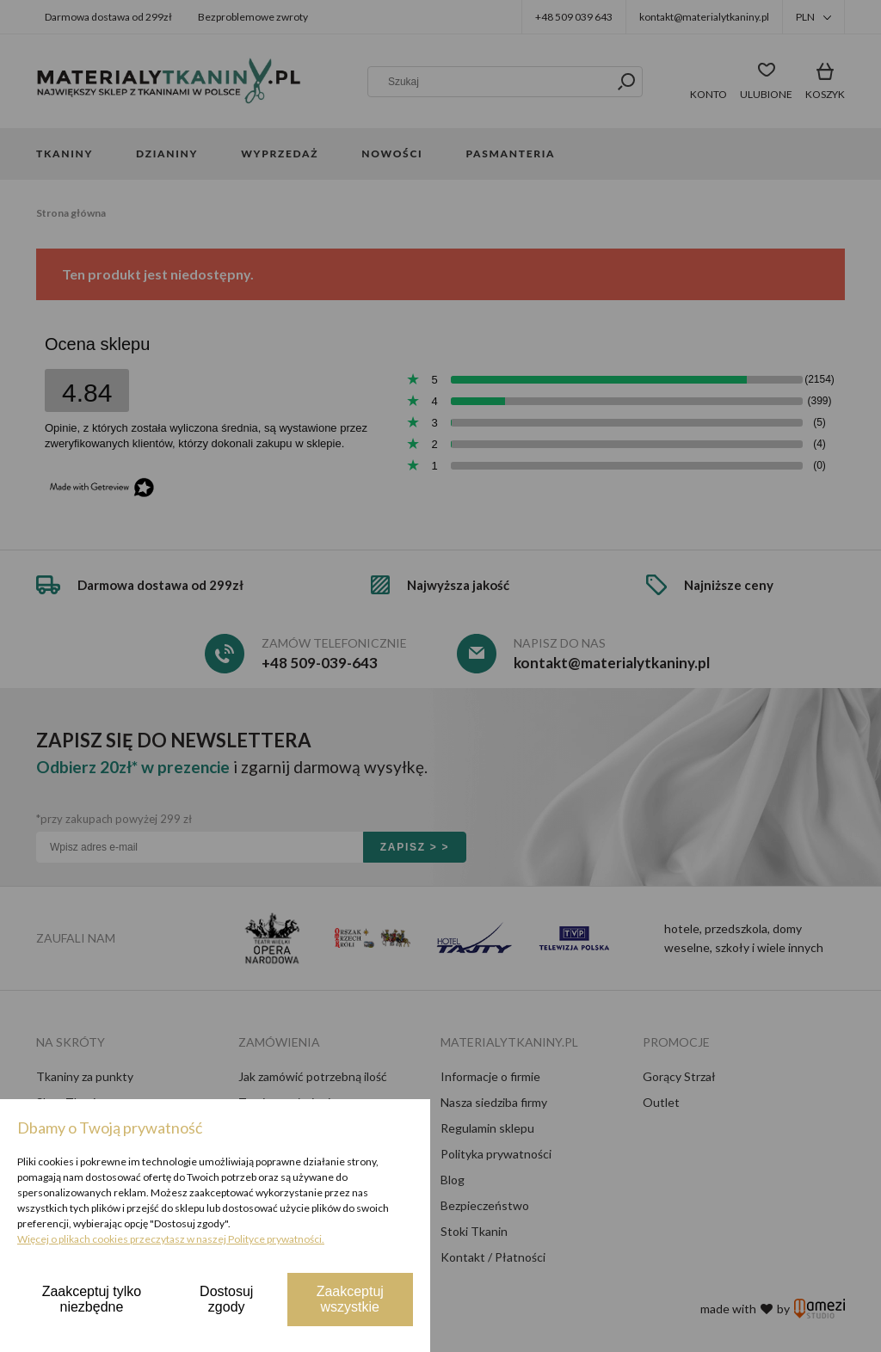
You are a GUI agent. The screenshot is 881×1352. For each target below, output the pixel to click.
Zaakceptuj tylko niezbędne (92, 1299)
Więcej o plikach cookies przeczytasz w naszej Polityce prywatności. (170, 1238)
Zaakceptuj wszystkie (350, 1299)
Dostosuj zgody (226, 1299)
